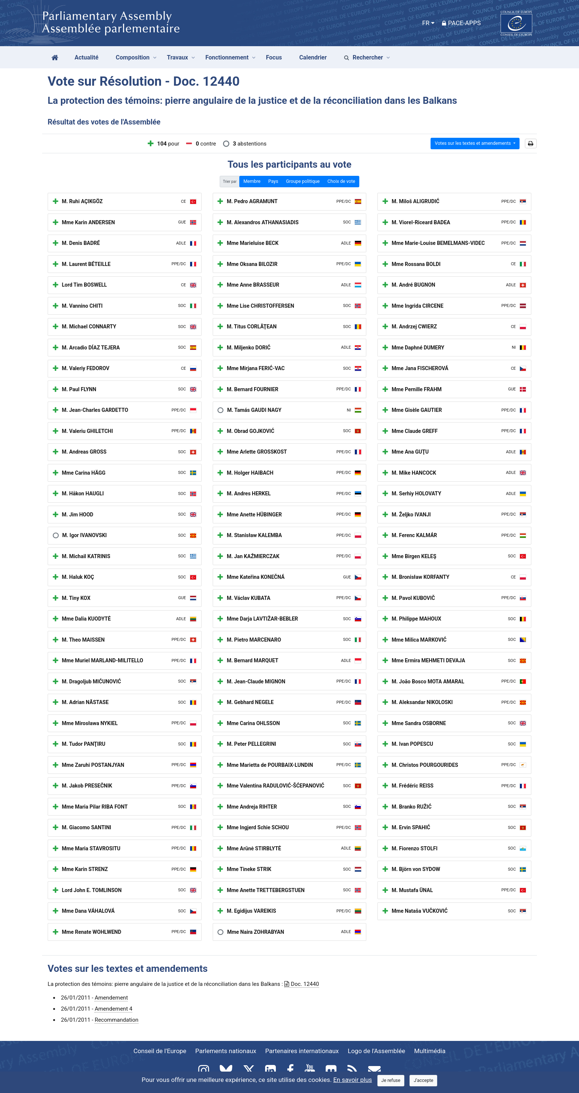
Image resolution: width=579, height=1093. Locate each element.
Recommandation (116, 1020)
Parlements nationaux (225, 1051)
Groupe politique (302, 181)
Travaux (177, 57)
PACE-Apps (461, 23)
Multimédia (430, 1051)
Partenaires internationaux (302, 1051)
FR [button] (425, 23)
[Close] (391, 1080)
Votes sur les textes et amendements (473, 143)
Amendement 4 (113, 1008)
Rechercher (363, 57)
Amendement (111, 997)
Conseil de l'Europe (160, 1051)
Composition (133, 57)
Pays (273, 181)
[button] (531, 144)
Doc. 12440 (301, 984)
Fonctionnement (227, 57)
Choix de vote (341, 181)
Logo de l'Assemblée (376, 1051)
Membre (251, 181)
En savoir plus (352, 1079)
